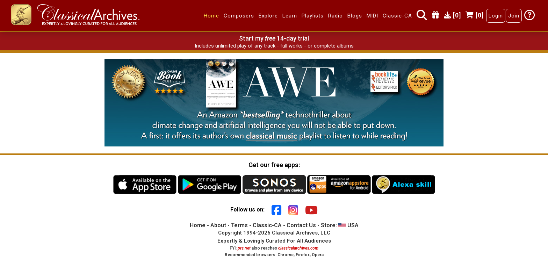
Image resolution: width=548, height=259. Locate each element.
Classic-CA (397, 16)
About (218, 225)
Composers (239, 16)
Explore (268, 16)
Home (211, 16)
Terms (239, 225)
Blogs (354, 16)
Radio (335, 16)
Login (496, 16)
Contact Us (301, 225)
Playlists (313, 16)
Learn (289, 16)
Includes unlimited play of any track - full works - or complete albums (274, 46)
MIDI (372, 16)
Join (513, 16)
